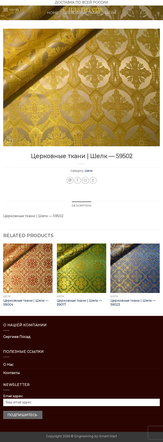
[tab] (81, 205)
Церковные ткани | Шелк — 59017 (79, 303)
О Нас (8, 365)
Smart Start (108, 436)
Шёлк (89, 170)
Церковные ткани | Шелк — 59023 (133, 303)
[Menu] (11, 9)
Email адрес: (81, 400)
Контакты (11, 373)
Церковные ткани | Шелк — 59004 (25, 303)
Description (81, 205)
